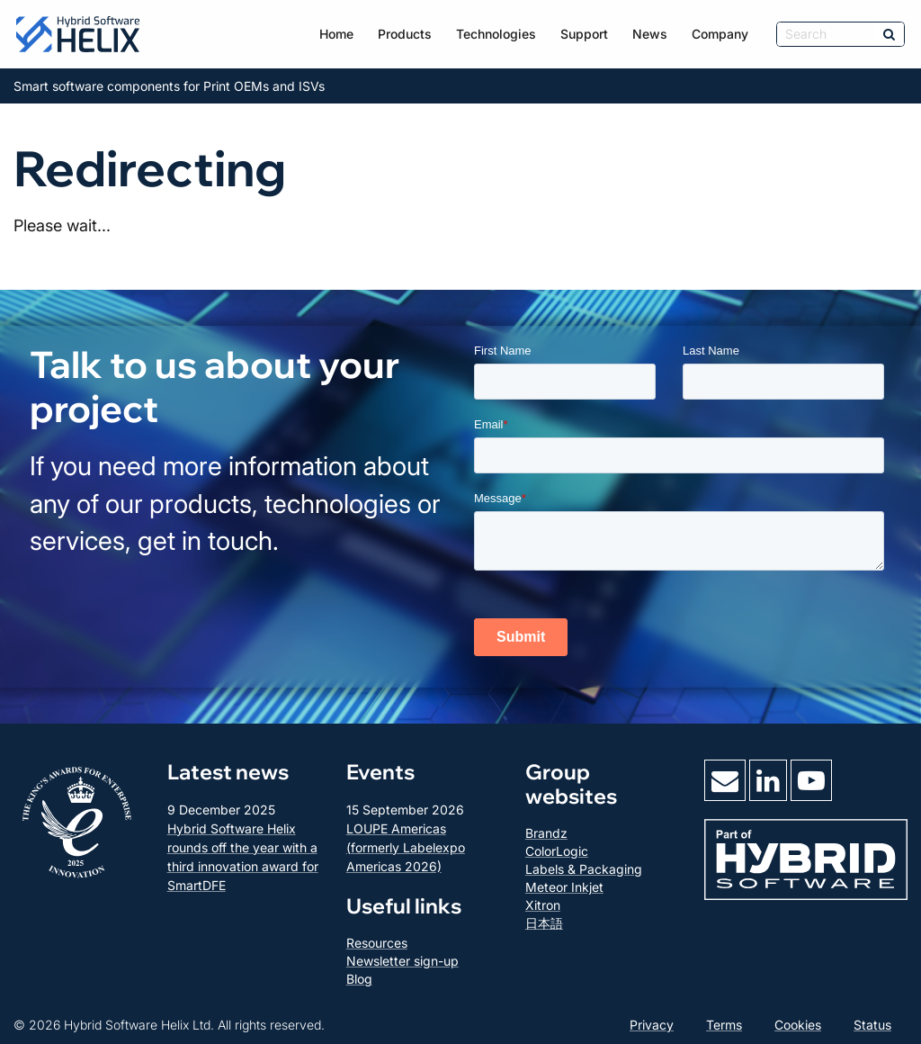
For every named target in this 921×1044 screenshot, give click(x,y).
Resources (376, 942)
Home (336, 33)
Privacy (652, 1024)
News (649, 33)
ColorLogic (556, 851)
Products (405, 33)
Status (872, 1024)
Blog (359, 978)
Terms (724, 1024)
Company (720, 33)
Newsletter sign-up (402, 960)
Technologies (496, 33)
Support (584, 33)
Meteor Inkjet (564, 887)
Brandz (546, 833)
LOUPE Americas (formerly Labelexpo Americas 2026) (405, 847)
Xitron (542, 905)
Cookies (797, 1024)
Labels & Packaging (583, 869)
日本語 (544, 923)
